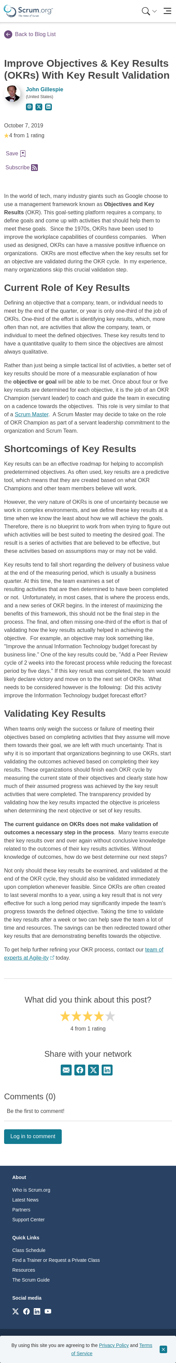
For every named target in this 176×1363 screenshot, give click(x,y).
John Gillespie (44, 89)
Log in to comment (33, 1136)
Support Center (28, 1219)
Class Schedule (28, 1250)
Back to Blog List (30, 34)
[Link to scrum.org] (15, 1311)
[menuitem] (149, 11)
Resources (23, 1270)
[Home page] (28, 11)
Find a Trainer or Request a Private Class (56, 1260)
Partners (21, 1209)
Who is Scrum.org (31, 1190)
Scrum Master (31, 414)
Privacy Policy (114, 1345)
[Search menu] (149, 11)
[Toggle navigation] (167, 11)
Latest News (25, 1200)
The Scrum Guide (31, 1280)
